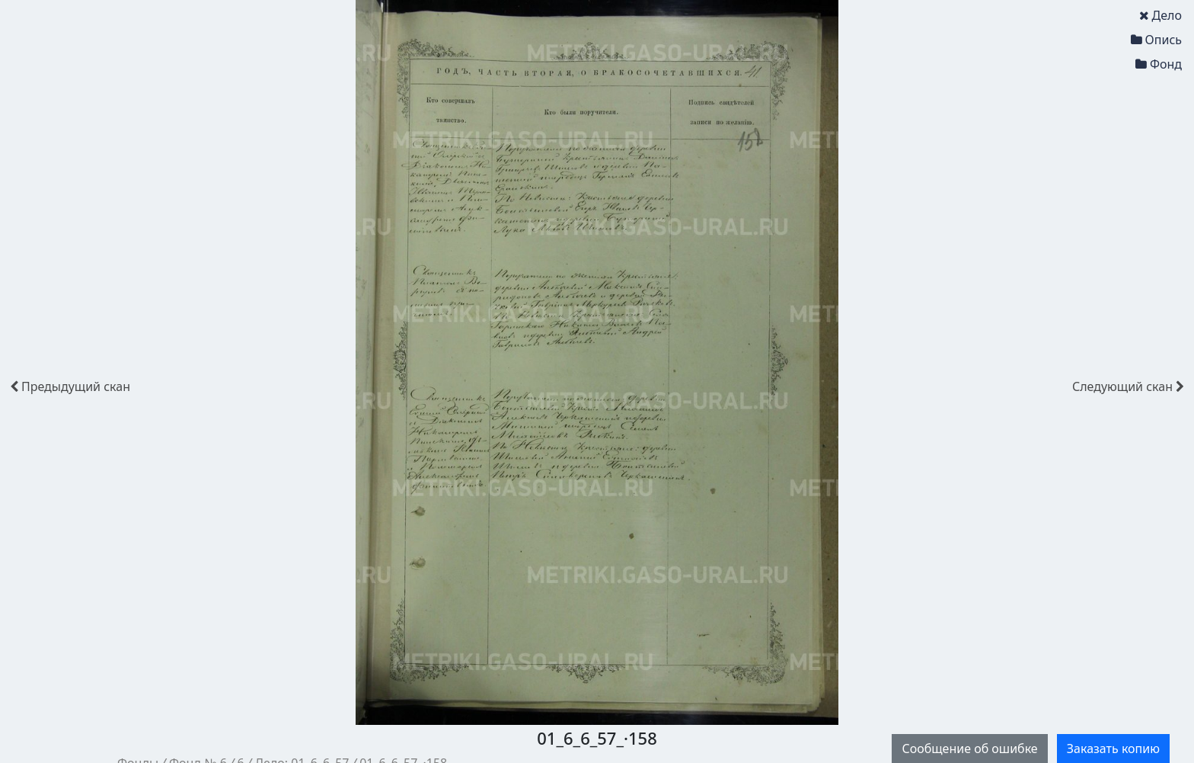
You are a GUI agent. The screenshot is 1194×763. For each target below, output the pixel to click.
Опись (1156, 39)
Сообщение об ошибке (969, 748)
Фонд (1158, 64)
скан (70, 386)
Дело (1160, 15)
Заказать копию (1113, 748)
